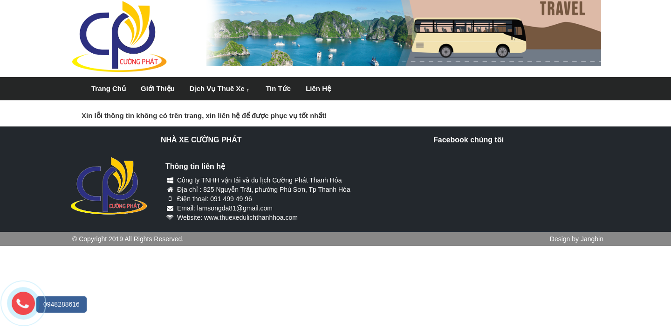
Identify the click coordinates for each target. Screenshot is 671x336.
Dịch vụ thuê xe (217, 88)
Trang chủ (108, 88)
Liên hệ (318, 88)
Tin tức (278, 88)
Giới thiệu (158, 88)
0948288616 (61, 304)
